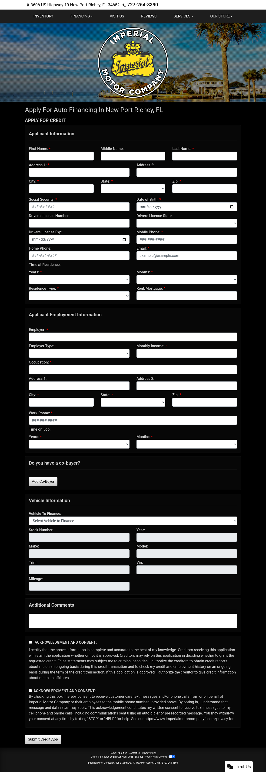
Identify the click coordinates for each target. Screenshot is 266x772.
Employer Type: (41, 345)
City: (32, 181)
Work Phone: (39, 413)
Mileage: (36, 578)
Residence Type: (42, 288)
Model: (142, 546)
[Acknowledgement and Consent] (30, 641)
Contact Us (134, 753)
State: (105, 181)
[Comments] (133, 620)
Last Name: (181, 148)
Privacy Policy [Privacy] (149, 753)
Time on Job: (39, 429)
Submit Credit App (43, 739)
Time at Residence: (45, 264)
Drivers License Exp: (45, 232)
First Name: (38, 148)
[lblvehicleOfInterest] (133, 520)
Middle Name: (112, 148)
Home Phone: (40, 248)
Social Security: (42, 199)
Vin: (139, 562)
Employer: (37, 329)
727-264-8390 (141, 4)
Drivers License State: (154, 215)
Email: (141, 248)
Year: (140, 529)
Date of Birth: (147, 199)
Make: (34, 546)
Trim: (33, 562)
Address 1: (38, 165)
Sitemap (139, 756)
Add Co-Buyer (43, 481)
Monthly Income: (150, 345)
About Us (122, 753)
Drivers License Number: (49, 215)
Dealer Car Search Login (103, 756)
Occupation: (39, 362)
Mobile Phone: (148, 232)
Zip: (175, 181)
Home (113, 753)
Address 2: (145, 165)
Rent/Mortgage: (149, 288)
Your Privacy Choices (160, 756)
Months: (143, 272)
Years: (34, 272)
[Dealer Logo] (133, 62)
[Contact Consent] (30, 690)
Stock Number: (41, 529)
